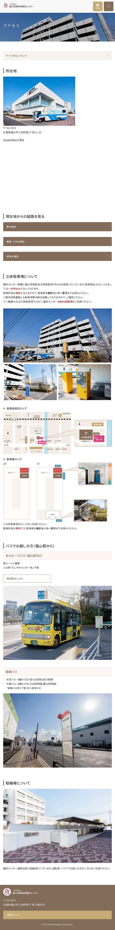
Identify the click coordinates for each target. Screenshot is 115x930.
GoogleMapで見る (13, 139)
